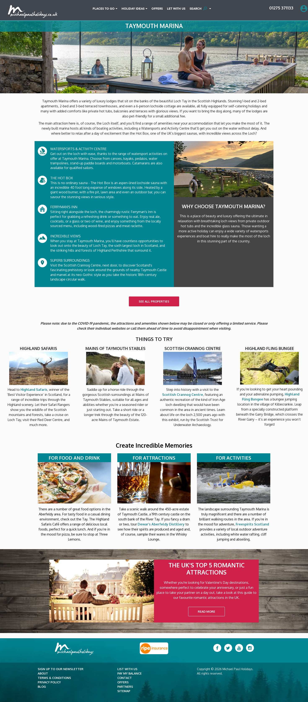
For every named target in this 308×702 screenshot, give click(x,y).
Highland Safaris (34, 389)
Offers (157, 8)
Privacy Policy (49, 682)
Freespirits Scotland (252, 524)
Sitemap (123, 691)
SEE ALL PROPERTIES (154, 301)
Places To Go (104, 8)
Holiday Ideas (133, 8)
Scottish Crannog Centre (182, 395)
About (43, 673)
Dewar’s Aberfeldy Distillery (161, 524)
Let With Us (176, 8)
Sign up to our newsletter (60, 669)
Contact (124, 678)
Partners (125, 686)
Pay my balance (129, 673)
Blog (42, 686)
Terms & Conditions (54, 678)
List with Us (127, 669)
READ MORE (206, 611)
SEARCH (199, 8)
